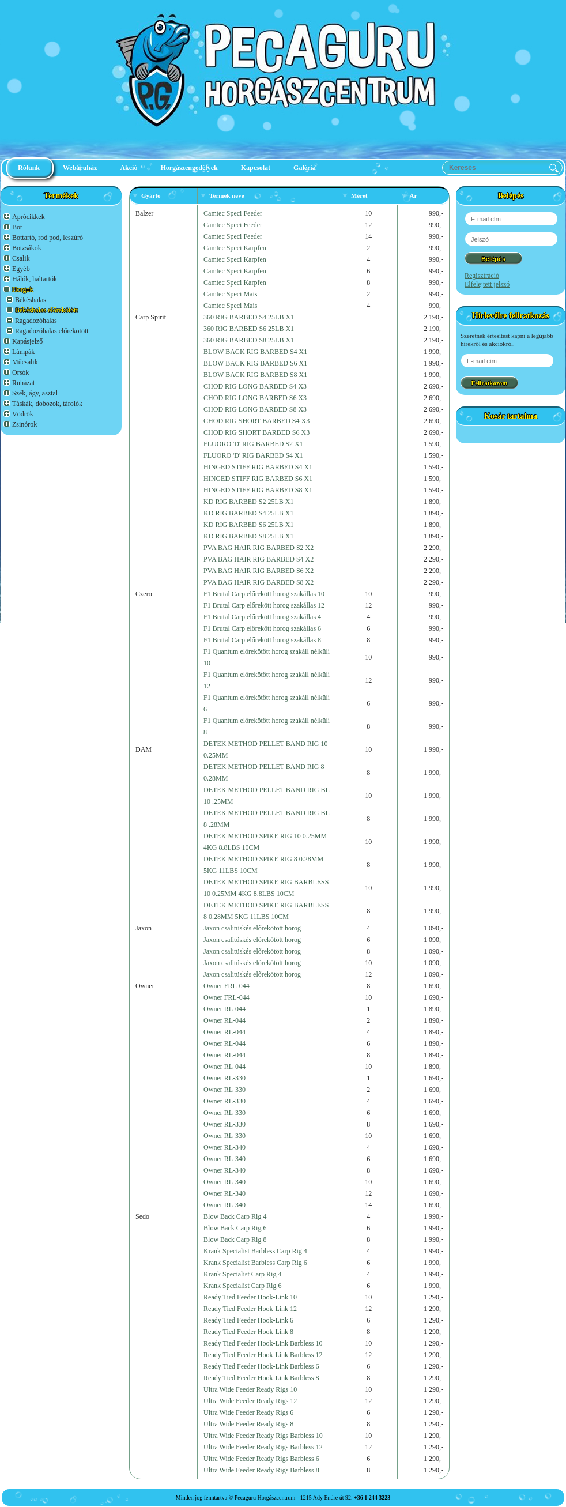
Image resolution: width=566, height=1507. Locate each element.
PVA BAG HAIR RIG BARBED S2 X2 (258, 548)
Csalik (21, 258)
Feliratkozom (489, 382)
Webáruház (80, 168)
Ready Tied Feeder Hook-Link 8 (248, 1332)
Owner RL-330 (224, 1078)
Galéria (304, 168)
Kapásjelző (27, 341)
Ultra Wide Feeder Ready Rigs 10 (250, 1389)
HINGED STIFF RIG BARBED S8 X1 (257, 490)
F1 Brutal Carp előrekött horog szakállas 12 (263, 605)
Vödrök (22, 414)
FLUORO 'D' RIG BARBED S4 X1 (253, 455)
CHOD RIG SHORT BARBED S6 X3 (256, 432)
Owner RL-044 (224, 1009)
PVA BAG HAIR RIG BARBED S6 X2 (258, 571)
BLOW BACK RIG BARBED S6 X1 (255, 363)
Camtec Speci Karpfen (234, 248)
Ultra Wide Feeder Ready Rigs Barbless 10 (263, 1435)
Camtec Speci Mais (230, 294)
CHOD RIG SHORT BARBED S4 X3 (256, 421)
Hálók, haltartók (34, 279)
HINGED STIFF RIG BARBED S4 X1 (257, 467)
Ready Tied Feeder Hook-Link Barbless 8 (261, 1378)
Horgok (22, 289)
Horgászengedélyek (188, 168)
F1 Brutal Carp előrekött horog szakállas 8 (262, 640)
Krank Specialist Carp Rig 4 (242, 1274)
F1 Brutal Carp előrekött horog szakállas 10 (263, 594)
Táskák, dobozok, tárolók (47, 404)
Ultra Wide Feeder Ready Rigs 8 (248, 1424)
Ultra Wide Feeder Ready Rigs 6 (248, 1412)
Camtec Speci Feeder (232, 213)
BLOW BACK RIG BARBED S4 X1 (255, 352)
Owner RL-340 (224, 1147)
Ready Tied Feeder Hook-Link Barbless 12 (262, 1355)
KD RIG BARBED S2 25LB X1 (248, 502)
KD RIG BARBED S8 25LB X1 (248, 536)
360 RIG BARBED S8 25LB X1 (248, 340)
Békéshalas (30, 300)
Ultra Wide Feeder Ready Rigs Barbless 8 (261, 1470)
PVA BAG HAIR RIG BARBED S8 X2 (258, 582)
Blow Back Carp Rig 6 (234, 1228)
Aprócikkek (28, 217)
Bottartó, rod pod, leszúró (47, 237)
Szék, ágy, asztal (35, 393)
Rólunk (29, 168)
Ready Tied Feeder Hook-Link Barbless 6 (261, 1366)
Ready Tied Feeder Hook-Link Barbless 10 (262, 1343)
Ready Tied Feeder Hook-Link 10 (250, 1297)
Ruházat (23, 383)
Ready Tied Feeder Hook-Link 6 (248, 1320)
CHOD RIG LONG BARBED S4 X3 (255, 386)
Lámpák (23, 352)
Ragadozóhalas (36, 321)
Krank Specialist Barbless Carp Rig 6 (255, 1263)
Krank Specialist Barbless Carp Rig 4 (255, 1251)
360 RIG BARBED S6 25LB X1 (248, 329)
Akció (128, 168)
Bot (17, 227)
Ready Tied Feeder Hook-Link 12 (250, 1309)
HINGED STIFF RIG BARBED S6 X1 (257, 478)
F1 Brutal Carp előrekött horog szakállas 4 (262, 617)
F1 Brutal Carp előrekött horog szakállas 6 (262, 628)
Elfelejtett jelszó (487, 284)
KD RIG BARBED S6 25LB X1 (248, 525)
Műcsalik (25, 362)
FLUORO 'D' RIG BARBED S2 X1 (253, 444)
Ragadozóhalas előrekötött (52, 331)
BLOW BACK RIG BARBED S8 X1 (255, 375)
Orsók (20, 372)
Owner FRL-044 (226, 986)
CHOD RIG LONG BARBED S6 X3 (255, 398)
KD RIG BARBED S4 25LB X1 (248, 513)
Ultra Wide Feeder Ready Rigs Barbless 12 (263, 1447)
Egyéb (21, 269)
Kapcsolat (255, 168)
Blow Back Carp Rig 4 (234, 1216)
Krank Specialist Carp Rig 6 (242, 1286)
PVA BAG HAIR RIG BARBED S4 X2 (258, 559)
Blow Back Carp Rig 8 (234, 1239)
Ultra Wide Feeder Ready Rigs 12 (250, 1401)
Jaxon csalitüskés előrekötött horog (252, 928)
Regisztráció (482, 276)
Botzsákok (26, 248)
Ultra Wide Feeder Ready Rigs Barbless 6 (261, 1459)
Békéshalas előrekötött (46, 310)
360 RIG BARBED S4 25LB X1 (248, 317)
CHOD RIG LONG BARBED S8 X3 (255, 409)
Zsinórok (24, 424)
